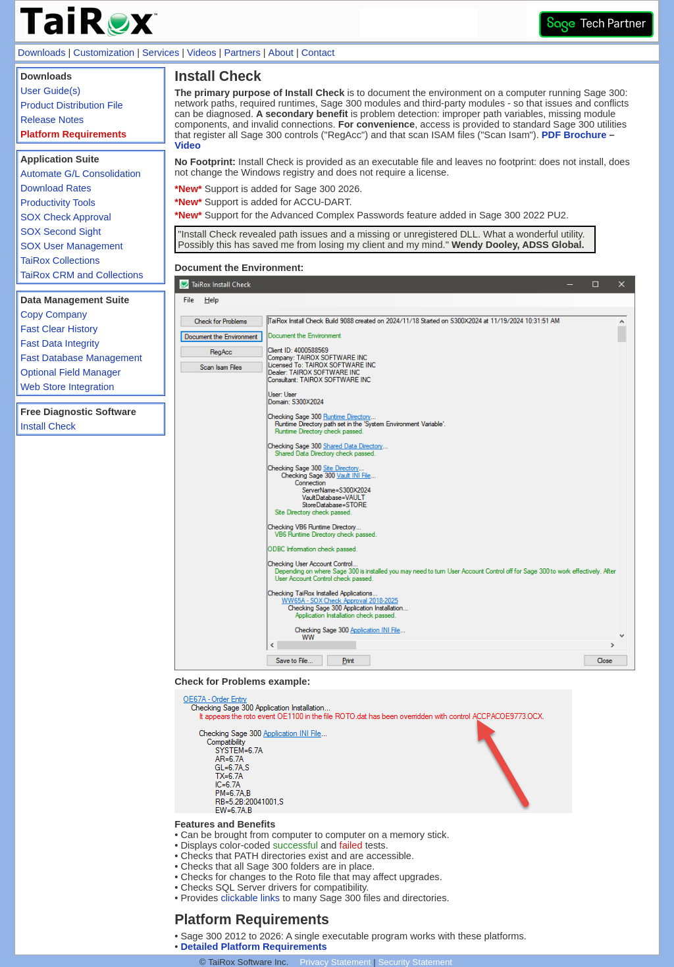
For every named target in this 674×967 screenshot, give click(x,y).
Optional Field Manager (70, 372)
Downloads (42, 52)
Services (160, 52)
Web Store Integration (67, 387)
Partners (242, 52)
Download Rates (55, 188)
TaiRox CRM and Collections (81, 275)
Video (187, 145)
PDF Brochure (574, 135)
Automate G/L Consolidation (80, 173)
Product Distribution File (71, 105)
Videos (202, 52)
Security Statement (415, 962)
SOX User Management (71, 246)
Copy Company (53, 314)
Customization (103, 52)
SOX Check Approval (65, 217)
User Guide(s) (50, 91)
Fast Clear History (58, 329)
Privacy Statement (335, 962)
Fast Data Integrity (59, 343)
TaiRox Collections (60, 260)
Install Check (48, 426)
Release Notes (52, 119)
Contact (318, 52)
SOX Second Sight (60, 231)
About (281, 52)
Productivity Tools (57, 202)
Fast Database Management (81, 358)
